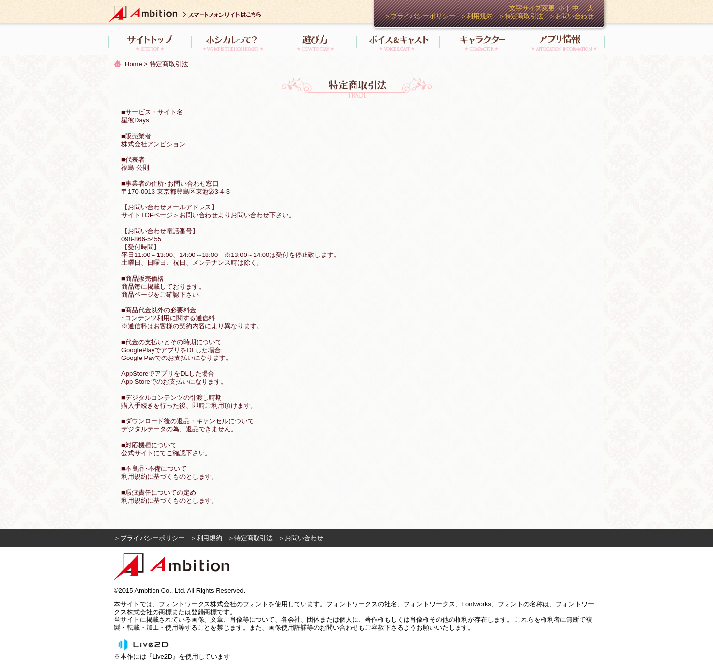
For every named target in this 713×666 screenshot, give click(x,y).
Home (133, 64)
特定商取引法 (524, 16)
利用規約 (480, 16)
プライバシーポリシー (423, 16)
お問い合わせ (574, 16)
